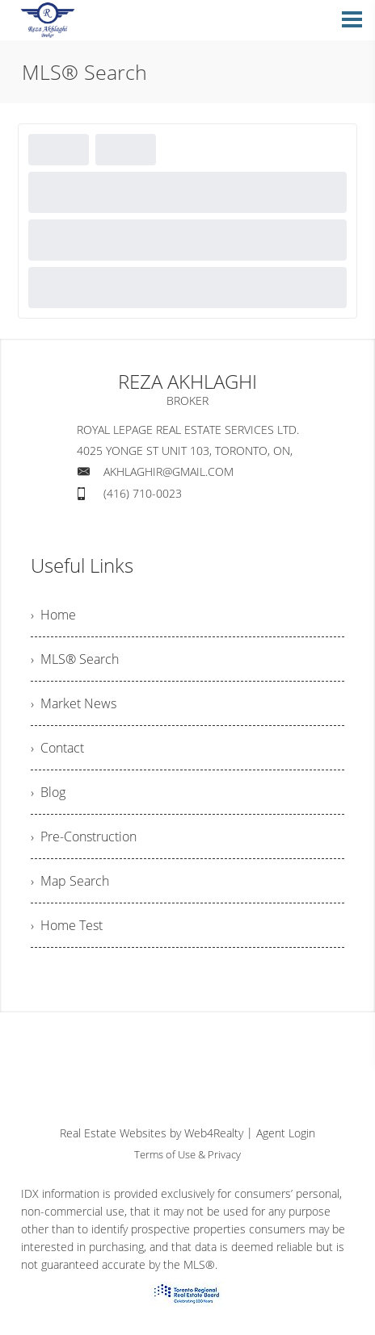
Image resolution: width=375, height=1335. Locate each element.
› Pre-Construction (84, 836)
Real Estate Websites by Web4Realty (151, 1133)
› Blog (48, 792)
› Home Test (67, 925)
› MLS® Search (75, 659)
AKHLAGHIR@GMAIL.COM (168, 471)
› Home (53, 615)
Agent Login (285, 1133)
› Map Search (70, 881)
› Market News (73, 703)
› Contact (57, 748)
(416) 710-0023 (142, 493)
